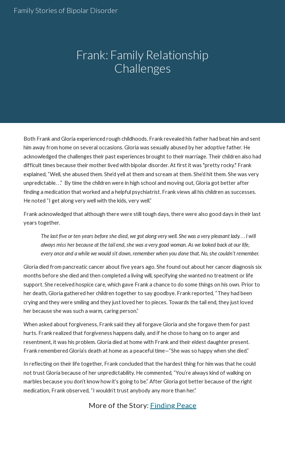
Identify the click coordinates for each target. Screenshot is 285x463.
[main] (142, 61)
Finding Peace (173, 405)
